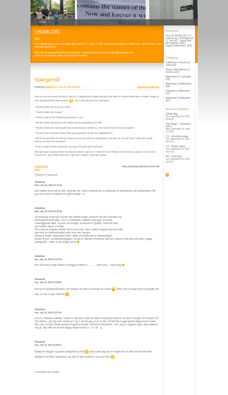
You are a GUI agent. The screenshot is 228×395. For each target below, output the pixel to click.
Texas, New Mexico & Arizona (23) (178, 70)
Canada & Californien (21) (178, 92)
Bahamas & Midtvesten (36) (178, 85)
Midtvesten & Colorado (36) (178, 78)
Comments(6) (41, 166)
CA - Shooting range (177, 139)
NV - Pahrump (178, 159)
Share (38, 169)
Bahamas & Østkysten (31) (178, 99)
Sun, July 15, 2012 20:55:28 (66, 87)
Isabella (49, 87)
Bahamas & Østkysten (148, 87)
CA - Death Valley (178, 149)
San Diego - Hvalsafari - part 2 (179, 127)
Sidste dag (177, 116)
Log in (42, 21)
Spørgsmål (47, 79)
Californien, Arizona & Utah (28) (178, 63)
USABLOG (47, 32)
